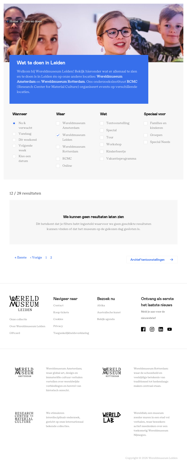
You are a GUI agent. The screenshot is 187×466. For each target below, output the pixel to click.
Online (67, 165)
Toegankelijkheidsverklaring (71, 333)
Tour (109, 137)
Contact (58, 305)
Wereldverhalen (98, 9)
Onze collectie (18, 319)
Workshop (113, 144)
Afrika (101, 305)
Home (13, 21)
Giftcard (14, 333)
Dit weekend (28, 139)
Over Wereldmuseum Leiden (27, 326)
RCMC (132, 81)
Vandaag (25, 133)
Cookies (58, 319)
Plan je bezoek (73, 9)
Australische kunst (109, 312)
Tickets (138, 9)
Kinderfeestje (116, 151)
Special (111, 130)
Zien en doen (51, 9)
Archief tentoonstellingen (147, 260)
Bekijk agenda (106, 319)
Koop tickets (61, 312)
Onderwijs (120, 9)
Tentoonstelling (117, 123)
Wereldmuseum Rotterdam (63, 81)
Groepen (156, 135)
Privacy (58, 326)
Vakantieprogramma (121, 158)
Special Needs (160, 142)
